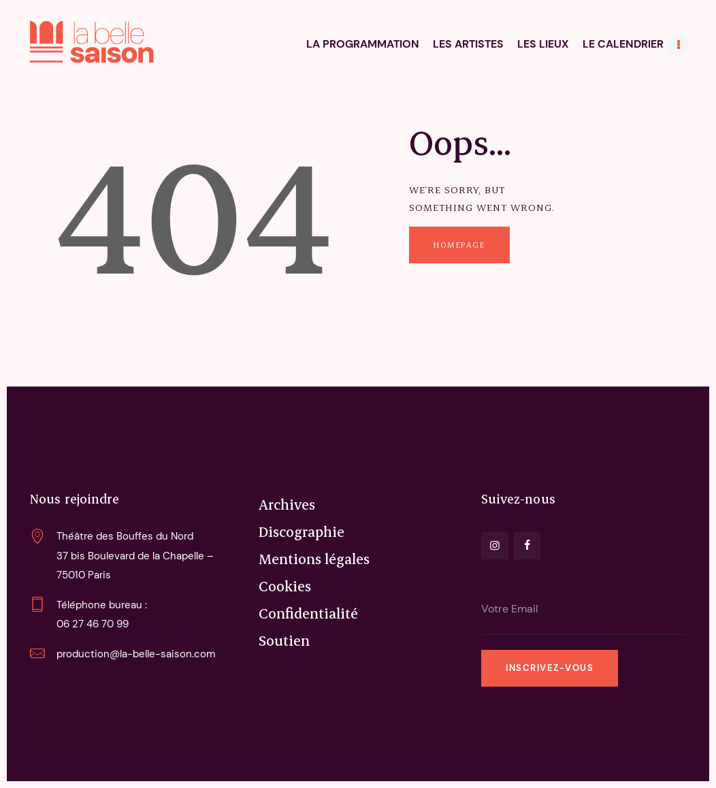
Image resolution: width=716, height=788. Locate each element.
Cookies (285, 586)
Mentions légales (314, 559)
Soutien (284, 640)
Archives (287, 504)
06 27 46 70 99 (92, 624)
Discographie (301, 531)
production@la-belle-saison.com (135, 654)
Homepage (459, 245)
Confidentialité (308, 613)
